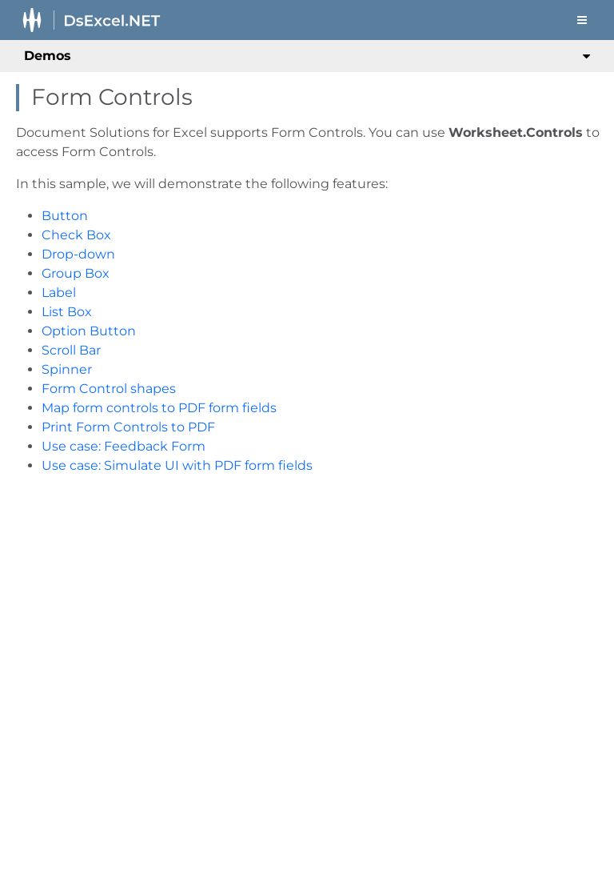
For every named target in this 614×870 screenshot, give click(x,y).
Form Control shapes (109, 388)
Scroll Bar (71, 350)
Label (59, 292)
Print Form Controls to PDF (128, 427)
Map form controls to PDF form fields (159, 407)
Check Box (76, 235)
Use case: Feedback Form (123, 446)
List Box (67, 311)
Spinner (67, 369)
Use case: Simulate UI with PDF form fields (177, 465)
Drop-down (78, 254)
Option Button (89, 331)
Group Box (76, 273)
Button (65, 215)
